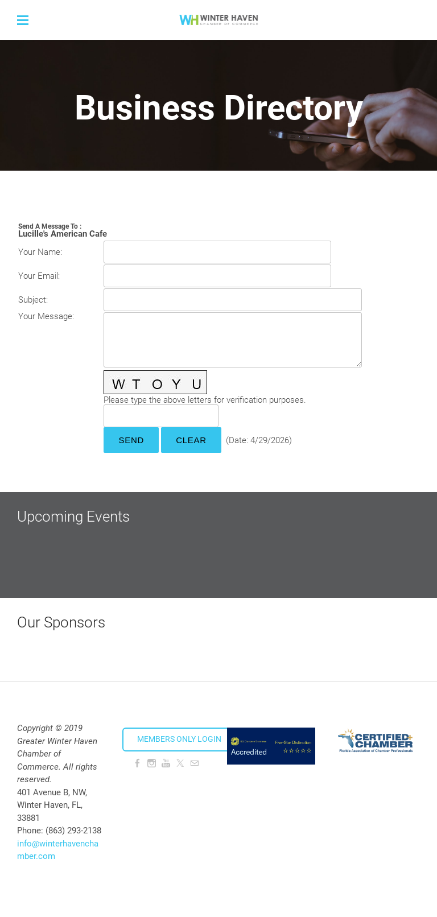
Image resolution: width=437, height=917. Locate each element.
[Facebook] (137, 763)
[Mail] (194, 763)
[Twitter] (180, 763)
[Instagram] (151, 763)
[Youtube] (166, 763)
